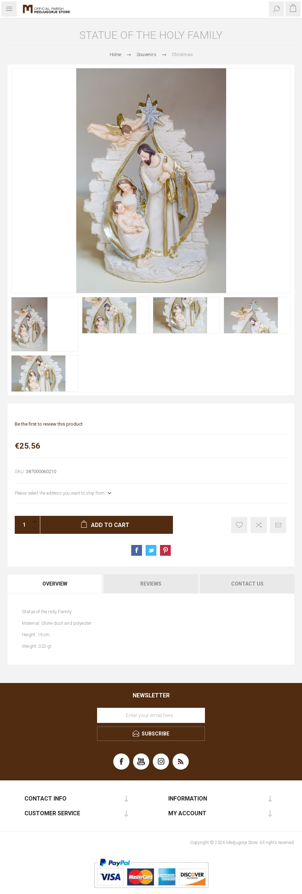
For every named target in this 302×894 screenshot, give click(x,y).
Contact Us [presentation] (247, 584)
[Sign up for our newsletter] (151, 715)
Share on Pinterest (165, 550)
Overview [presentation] (54, 584)
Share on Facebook (136, 550)
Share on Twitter (151, 550)
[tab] (55, 583)
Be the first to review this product (49, 424)
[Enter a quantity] (22, 525)
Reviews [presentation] (150, 584)
